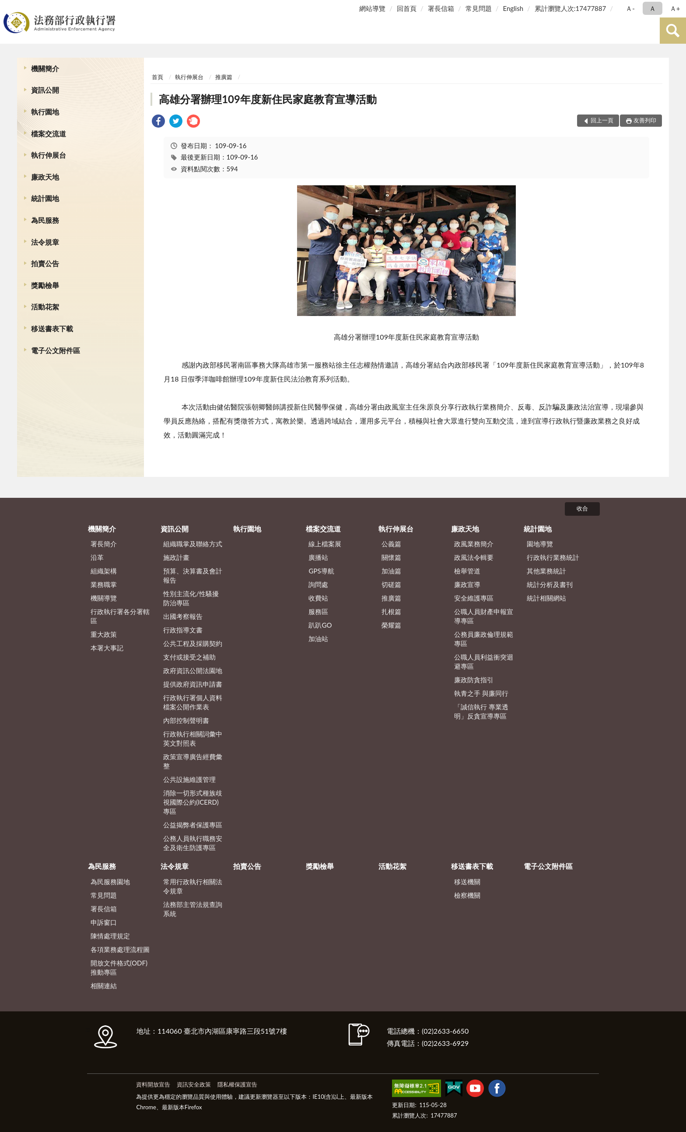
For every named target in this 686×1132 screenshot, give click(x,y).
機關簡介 (45, 68)
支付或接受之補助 (189, 657)
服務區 (318, 611)
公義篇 (391, 544)
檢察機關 (467, 895)
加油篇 (391, 571)
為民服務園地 (110, 881)
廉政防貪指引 (474, 680)
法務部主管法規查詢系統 (192, 908)
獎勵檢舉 (45, 285)
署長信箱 (441, 8)
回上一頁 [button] (602, 120)
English (513, 8)
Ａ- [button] (630, 8)
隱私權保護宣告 (237, 1084)
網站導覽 (372, 8)
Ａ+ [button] (675, 8)
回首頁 (406, 8)
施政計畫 (176, 557)
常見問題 (479, 8)
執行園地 (45, 112)
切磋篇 (391, 584)
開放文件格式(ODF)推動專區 (119, 967)
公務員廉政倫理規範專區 (483, 638)
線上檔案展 (324, 544)
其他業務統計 (546, 571)
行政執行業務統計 (553, 557)
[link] (158, 122)
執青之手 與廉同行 (481, 693)
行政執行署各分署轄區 (120, 616)
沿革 (97, 557)
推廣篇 (223, 76)
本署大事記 (107, 648)
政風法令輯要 (474, 557)
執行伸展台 (48, 155)
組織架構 (104, 571)
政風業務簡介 (474, 544)
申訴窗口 (104, 922)
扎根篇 (391, 611)
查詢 (673, 30)
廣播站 (318, 557)
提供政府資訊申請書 (192, 684)
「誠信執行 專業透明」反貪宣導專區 (481, 711)
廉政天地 (45, 177)
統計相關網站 (546, 598)
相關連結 (104, 986)
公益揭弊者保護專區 (192, 825)
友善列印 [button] (645, 120)
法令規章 (45, 242)
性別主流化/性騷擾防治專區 (191, 598)
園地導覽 (540, 544)
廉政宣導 (467, 584)
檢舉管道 (467, 571)
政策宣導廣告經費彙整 (192, 761)
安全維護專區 (474, 598)
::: (8, 7)
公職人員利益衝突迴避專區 (483, 661)
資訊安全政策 (194, 1084)
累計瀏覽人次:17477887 (570, 8)
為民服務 (45, 220)
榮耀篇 (391, 625)
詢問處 (318, 584)
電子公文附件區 (55, 350)
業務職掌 (104, 584)
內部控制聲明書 (186, 720)
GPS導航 (321, 571)
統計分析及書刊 (550, 584)
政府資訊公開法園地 (192, 670)
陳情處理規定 (110, 936)
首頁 (157, 76)
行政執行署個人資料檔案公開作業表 (192, 702)
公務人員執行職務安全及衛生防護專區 (192, 842)
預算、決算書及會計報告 (192, 575)
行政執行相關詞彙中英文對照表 (192, 738)
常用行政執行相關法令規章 (192, 886)
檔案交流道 (48, 133)
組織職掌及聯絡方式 (192, 544)
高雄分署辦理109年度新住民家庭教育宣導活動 (268, 99)
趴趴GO (320, 625)
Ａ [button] (652, 8)
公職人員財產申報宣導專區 (483, 616)
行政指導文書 (183, 630)
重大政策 (104, 634)
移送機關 (467, 881)
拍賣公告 (45, 263)
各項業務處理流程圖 (120, 949)
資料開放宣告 (153, 1084)
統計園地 (45, 198)
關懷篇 (391, 557)
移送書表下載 (52, 328)
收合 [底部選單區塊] (582, 508)
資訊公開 (45, 90)
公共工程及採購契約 (192, 643)
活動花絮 (45, 306)
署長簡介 (104, 544)
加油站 (318, 638)
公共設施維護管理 (189, 779)
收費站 (318, 598)
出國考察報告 (183, 616)
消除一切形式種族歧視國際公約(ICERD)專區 (192, 802)
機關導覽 (104, 598)
